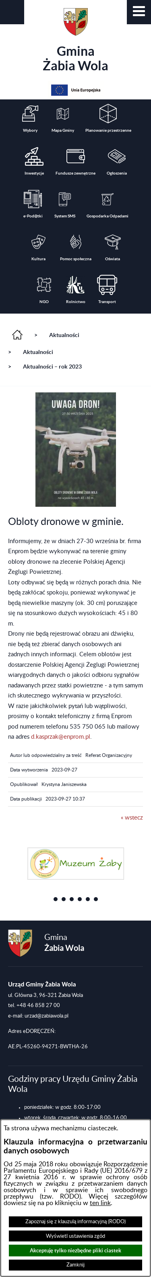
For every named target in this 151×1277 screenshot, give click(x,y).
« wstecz (132, 818)
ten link (100, 1203)
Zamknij (75, 1265)
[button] (139, 12)
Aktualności (64, 335)
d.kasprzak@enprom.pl (60, 737)
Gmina (75, 40)
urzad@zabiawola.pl (46, 1016)
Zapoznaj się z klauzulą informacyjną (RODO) (75, 1221)
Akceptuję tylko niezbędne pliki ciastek (75, 1250)
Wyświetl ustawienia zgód (75, 1236)
